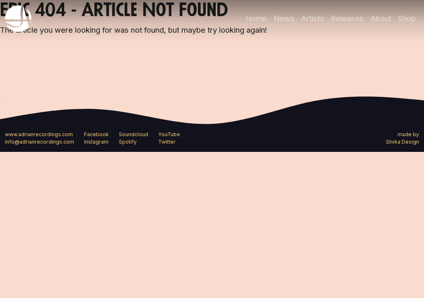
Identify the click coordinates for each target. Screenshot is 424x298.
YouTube (169, 134)
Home (256, 18)
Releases (347, 18)
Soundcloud (133, 134)
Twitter (167, 142)
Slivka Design (402, 142)
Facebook (96, 134)
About (380, 18)
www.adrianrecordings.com (39, 134)
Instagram (96, 142)
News (284, 18)
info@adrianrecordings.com (39, 142)
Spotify (128, 142)
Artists (312, 18)
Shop (407, 18)
